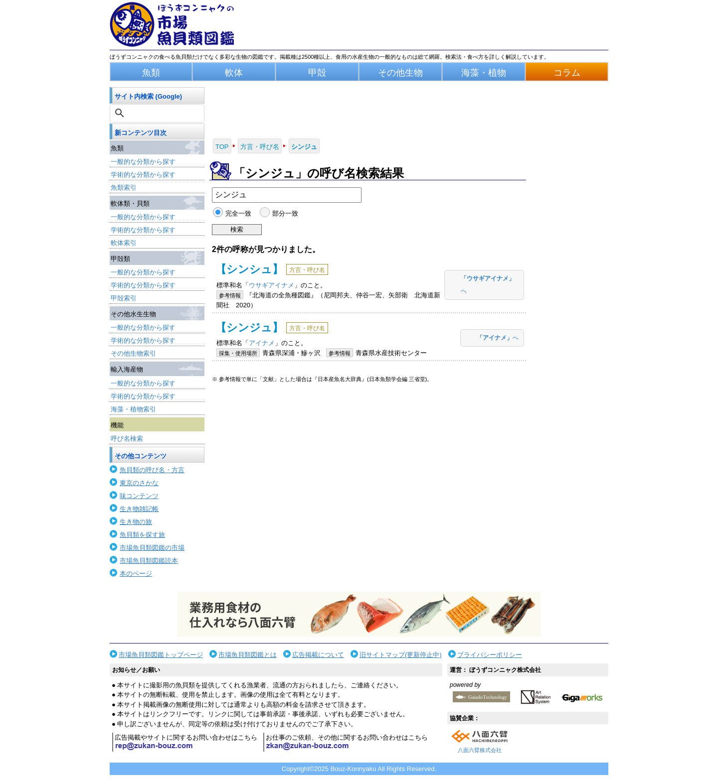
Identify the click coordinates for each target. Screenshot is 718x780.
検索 (236, 229)
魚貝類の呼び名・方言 (152, 470)
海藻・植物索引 (133, 409)
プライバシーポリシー (489, 654)
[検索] (158, 113)
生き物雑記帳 (139, 509)
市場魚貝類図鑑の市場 (152, 547)
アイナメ (262, 343)
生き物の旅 (136, 521)
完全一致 (238, 213)
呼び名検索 (127, 438)
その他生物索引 (133, 353)
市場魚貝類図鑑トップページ (161, 654)
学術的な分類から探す (143, 174)
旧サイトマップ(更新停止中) (400, 654)
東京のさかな (139, 483)
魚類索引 (124, 187)
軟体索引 (124, 243)
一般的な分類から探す (143, 161)
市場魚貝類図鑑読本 (149, 560)
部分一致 (285, 213)
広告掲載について (318, 654)
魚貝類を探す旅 (142, 534)
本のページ (136, 573)
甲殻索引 (124, 298)
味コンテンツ (139, 496)
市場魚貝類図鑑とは (247, 654)
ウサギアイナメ (271, 285)
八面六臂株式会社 (480, 750)
